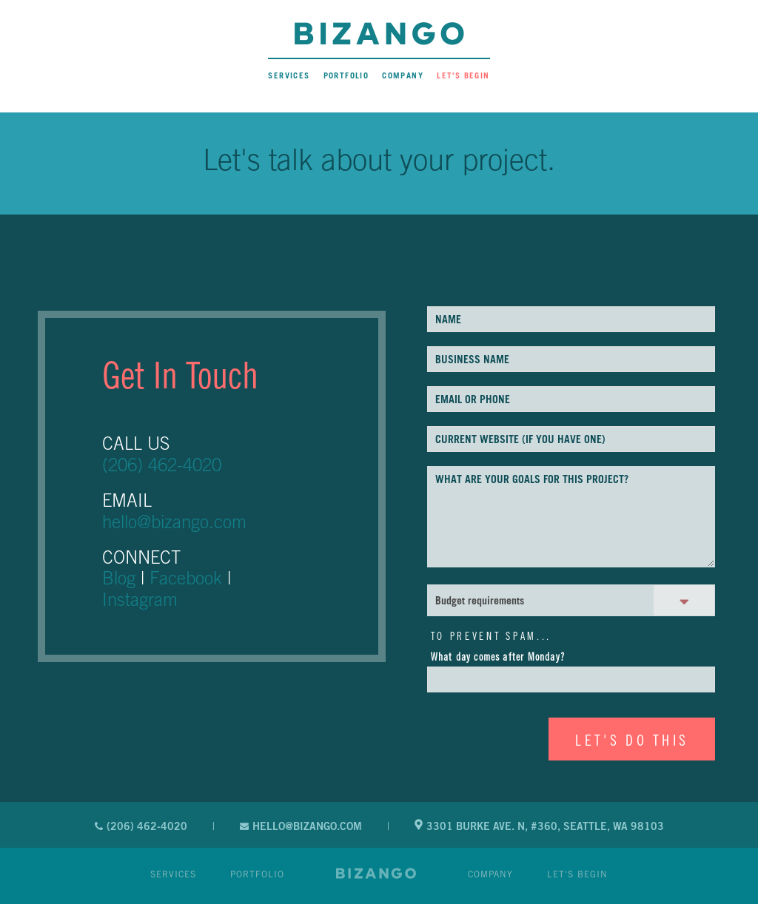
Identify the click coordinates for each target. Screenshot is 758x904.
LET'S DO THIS (631, 740)
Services (288, 75)
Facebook (186, 577)
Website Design (376, 873)
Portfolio (346, 75)
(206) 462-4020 (161, 464)
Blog (118, 577)
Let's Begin (463, 75)
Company (402, 75)
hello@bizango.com (174, 521)
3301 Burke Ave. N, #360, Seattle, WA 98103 (539, 826)
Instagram (140, 599)
